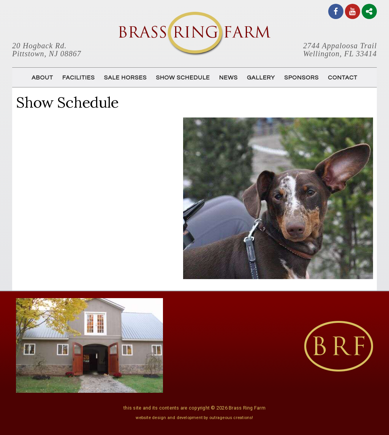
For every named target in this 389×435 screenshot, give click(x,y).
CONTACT (342, 78)
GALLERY (261, 78)
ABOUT (42, 78)
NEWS (228, 78)
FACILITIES (78, 78)
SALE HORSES (125, 78)
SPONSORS (301, 78)
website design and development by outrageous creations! (194, 417)
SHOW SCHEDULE (183, 78)
